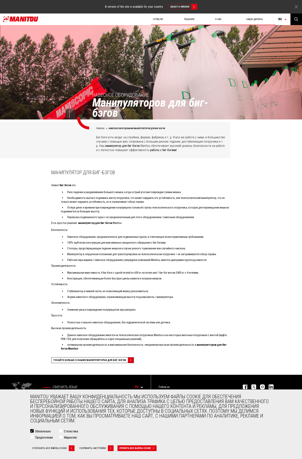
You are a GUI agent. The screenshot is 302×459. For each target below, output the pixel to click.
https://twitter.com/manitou (251, 386)
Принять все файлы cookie (138, 448)
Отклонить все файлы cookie (53, 448)
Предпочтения (44, 437)
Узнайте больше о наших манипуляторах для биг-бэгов (93, 360)
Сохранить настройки (96, 448)
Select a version (183, 6)
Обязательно (43, 431)
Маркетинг (70, 437)
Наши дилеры (254, 19)
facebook (243, 386)
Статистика (71, 431)
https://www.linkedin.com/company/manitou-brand (269, 386)
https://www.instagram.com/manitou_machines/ (260, 386)
